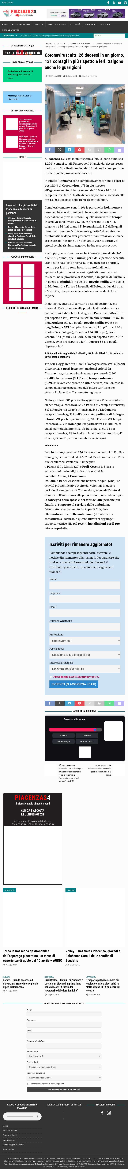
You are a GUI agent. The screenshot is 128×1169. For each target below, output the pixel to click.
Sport (38, 24)
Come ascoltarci (10, 1134)
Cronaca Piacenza (21, 24)
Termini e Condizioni (76, 1166)
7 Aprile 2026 (11, 964)
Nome (53, 578)
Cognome (55, 592)
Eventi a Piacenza (57, 24)
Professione (56, 634)
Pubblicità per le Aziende (13, 1144)
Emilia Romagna (63, 741)
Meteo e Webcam (10, 29)
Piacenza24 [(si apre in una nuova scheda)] (13, 98)
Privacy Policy (62, 1166)
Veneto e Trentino (87, 741)
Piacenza (63, 735)
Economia (90, 24)
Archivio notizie (10, 1129)
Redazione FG (71, 75)
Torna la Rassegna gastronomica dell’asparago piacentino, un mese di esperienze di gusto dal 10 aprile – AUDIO (28, 124)
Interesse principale (61, 662)
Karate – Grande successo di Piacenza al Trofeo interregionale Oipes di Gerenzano (22, 245)
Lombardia (87, 735)
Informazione (9, 1139)
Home (5, 24)
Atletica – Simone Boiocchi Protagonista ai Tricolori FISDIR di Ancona (22, 220)
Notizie (61, 43)
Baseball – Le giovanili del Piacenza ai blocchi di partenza (21, 208)
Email (52, 606)
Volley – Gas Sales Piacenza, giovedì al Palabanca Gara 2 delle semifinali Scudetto (22, 236)
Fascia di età (56, 648)
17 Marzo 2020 (55, 75)
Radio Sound (7, 2)
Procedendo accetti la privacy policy (76, 676)
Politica (103, 24)
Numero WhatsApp (60, 620)
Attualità (75, 24)
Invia (10, 77)
